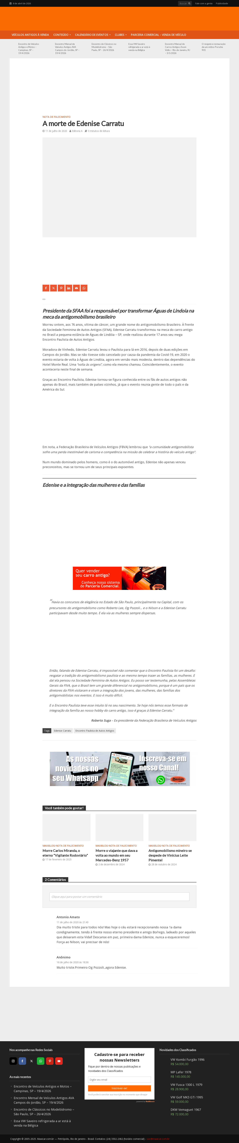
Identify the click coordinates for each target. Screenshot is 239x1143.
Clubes (119, 35)
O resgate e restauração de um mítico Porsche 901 (214, 47)
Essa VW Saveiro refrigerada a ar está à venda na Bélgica (139, 47)
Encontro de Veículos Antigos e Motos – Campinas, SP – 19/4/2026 (28, 48)
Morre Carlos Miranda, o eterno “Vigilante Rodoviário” (65, 852)
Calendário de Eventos (91, 35)
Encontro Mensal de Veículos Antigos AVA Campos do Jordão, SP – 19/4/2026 (67, 48)
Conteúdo (60, 35)
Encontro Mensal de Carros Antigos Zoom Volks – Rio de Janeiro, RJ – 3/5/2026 (177, 48)
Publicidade (222, 3)
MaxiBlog (49, 845)
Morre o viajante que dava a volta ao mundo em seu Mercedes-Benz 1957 (116, 855)
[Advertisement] (119, 88)
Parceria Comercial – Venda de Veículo (158, 35)
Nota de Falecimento (56, 116)
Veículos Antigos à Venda (30, 35)
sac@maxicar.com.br (158, 1138)
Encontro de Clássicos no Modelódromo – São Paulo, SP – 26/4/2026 (104, 47)
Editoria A (77, 131)
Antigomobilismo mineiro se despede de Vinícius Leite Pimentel (170, 855)
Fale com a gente (204, 3)
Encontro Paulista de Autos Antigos (94, 730)
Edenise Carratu (62, 730)
